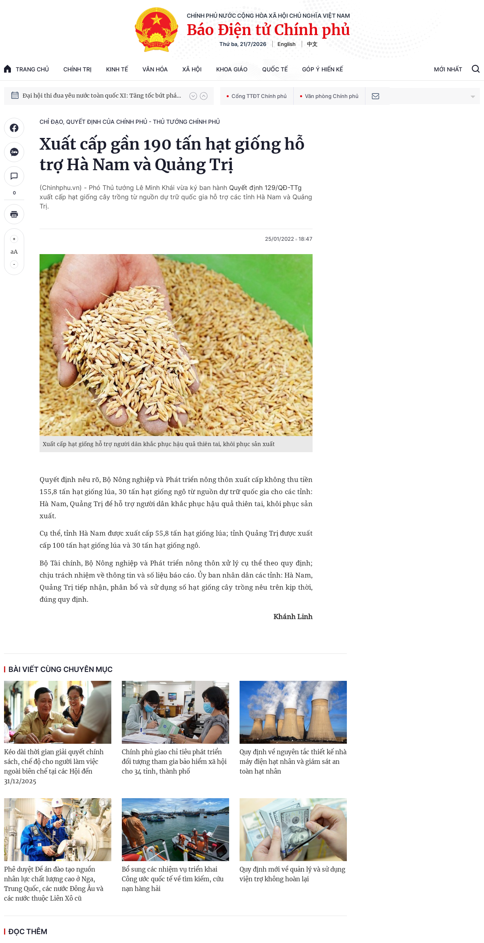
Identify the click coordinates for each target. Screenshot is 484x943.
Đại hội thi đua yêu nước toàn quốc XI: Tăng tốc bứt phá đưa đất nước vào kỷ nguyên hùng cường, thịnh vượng (102, 95)
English (286, 44)
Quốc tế (275, 69)
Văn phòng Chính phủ (329, 96)
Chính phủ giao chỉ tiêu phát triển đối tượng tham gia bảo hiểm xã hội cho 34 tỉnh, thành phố (174, 761)
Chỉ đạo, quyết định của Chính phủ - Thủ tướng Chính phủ (130, 121)
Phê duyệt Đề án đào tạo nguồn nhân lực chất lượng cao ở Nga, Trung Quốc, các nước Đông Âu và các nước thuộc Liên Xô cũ (53, 884)
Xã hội (192, 69)
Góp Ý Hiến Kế (322, 69)
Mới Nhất (448, 69)
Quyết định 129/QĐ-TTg (265, 188)
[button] (193, 96)
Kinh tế (117, 69)
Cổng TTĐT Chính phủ (257, 96)
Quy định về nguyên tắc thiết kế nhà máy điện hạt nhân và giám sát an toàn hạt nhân (293, 761)
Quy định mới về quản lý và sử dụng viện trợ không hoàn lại (292, 874)
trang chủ (26, 69)
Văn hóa (155, 69)
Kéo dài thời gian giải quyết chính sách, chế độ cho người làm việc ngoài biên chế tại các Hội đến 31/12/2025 (54, 766)
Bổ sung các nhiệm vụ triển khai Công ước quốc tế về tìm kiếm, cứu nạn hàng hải (172, 879)
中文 (312, 44)
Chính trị (77, 69)
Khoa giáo (232, 69)
